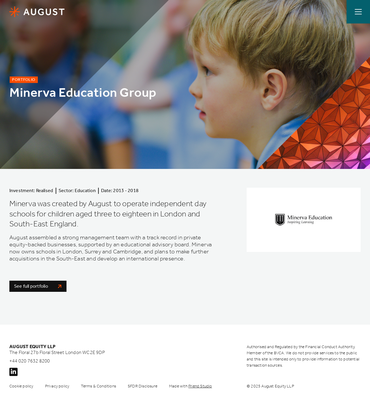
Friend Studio (200, 386)
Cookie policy (21, 386)
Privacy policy (57, 386)
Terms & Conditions (98, 386)
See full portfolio (38, 286)
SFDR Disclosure (142, 386)
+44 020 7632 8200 (29, 361)
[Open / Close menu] (358, 11)
